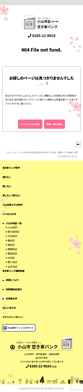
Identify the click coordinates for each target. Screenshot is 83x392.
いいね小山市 (9, 214)
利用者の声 (11, 298)
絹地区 (11, 245)
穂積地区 (12, 249)
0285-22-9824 (41, 35)
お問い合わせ (9, 307)
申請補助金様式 (14, 289)
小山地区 (12, 227)
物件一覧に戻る (54, 124)
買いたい (6, 186)
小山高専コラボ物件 (12, 204)
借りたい (6, 177)
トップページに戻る (30, 124)
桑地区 (11, 240)
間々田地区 (14, 231)
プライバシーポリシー (13, 317)
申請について (12, 280)
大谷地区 (12, 236)
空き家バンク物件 (11, 167)
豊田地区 (12, 253)
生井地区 (12, 266)
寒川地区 (12, 262)
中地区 (11, 257)
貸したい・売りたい (11, 195)
